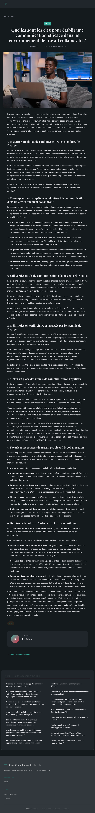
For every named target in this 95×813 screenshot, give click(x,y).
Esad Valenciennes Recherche (23, 765)
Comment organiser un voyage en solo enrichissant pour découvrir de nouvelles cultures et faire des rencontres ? (67, 701)
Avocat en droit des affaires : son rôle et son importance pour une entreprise (23, 713)
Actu (12, 17)
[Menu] (89, 4)
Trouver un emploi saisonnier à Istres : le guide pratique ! (67, 741)
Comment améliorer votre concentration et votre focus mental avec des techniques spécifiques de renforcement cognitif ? (23, 694)
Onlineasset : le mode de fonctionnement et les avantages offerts (70, 692)
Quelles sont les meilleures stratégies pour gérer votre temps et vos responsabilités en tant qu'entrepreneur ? (23, 732)
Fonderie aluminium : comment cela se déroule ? (66, 685)
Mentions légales (10, 794)
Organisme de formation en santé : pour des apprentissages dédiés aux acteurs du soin (24, 741)
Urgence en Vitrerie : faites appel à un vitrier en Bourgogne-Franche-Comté (24, 685)
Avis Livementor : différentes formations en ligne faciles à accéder (68, 710)
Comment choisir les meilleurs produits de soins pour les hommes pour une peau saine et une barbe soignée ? (25, 704)
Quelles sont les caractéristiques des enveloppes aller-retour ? (65, 726)
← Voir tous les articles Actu (19, 654)
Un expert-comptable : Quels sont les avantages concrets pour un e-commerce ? (68, 734)
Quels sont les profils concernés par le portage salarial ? (69, 718)
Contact (7, 798)
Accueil (6, 17)
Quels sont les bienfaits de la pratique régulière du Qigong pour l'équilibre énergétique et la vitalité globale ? (21, 722)
